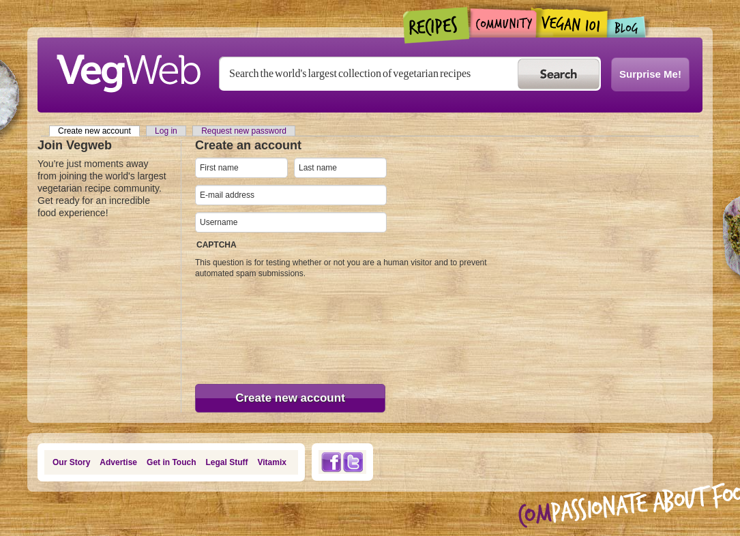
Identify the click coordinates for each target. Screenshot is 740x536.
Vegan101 (572, 23)
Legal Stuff (227, 462)
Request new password (243, 131)
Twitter (353, 462)
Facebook (331, 462)
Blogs (627, 27)
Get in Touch (171, 462)
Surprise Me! (650, 74)
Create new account (99, 131)
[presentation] (251, 328)
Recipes (437, 25)
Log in (166, 131)
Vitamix (272, 462)
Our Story (71, 462)
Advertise (118, 462)
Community (503, 23)
